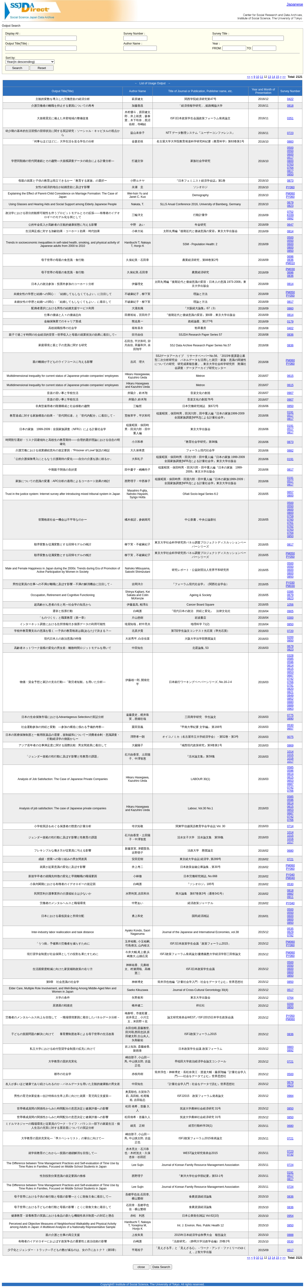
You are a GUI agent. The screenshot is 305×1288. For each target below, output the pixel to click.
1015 (290, 755)
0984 (290, 1096)
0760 (290, 519)
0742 (290, 679)
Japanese (295, 4)
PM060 (290, 193)
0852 (290, 699)
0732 (290, 1154)
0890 (290, 718)
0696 (290, 256)
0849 (290, 695)
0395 (290, 591)
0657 (290, 492)
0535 (290, 928)
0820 (290, 689)
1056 (290, 604)
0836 (290, 260)
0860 (290, 308)
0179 (290, 321)
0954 (290, 1216)
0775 (290, 715)
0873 (290, 180)
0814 (290, 231)
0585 (290, 659)
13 (269, 77)
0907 (290, 393)
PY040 (290, 874)
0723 (290, 133)
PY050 (290, 295)
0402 (290, 328)
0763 (290, 164)
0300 (290, 617)
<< (248, 77)
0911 (290, 897)
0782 (290, 935)
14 (273, 77)
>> (284, 77)
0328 (290, 655)
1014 (290, 751)
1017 (290, 761)
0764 (290, 167)
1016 (290, 758)
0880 (290, 702)
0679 (290, 202)
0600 (290, 154)
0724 (290, 1165)
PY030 (290, 582)
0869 (290, 745)
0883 (290, 141)
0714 (290, 826)
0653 (290, 672)
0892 (290, 1050)
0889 (290, 705)
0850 (290, 174)
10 (257, 77)
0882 (290, 450)
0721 (290, 859)
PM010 (290, 263)
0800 (290, 161)
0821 (290, 692)
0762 (290, 526)
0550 (290, 151)
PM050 (290, 292)
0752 (290, 212)
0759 (290, 516)
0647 (290, 224)
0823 (290, 206)
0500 (290, 147)
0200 (290, 637)
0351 (290, 118)
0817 (290, 171)
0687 (290, 675)
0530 (290, 725)
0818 (290, 105)
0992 (290, 218)
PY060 (290, 187)
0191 (290, 412)
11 (261, 77)
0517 (290, 157)
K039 (290, 215)
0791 (290, 685)
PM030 (290, 269)
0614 (290, 665)
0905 (290, 611)
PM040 (290, 878)
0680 (290, 850)
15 (277, 77)
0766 (290, 682)
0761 (290, 523)
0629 (290, 932)
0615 (290, 376)
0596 (290, 662)
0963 (290, 709)
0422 (290, 99)
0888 (290, 1235)
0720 (290, 631)
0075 (290, 737)
